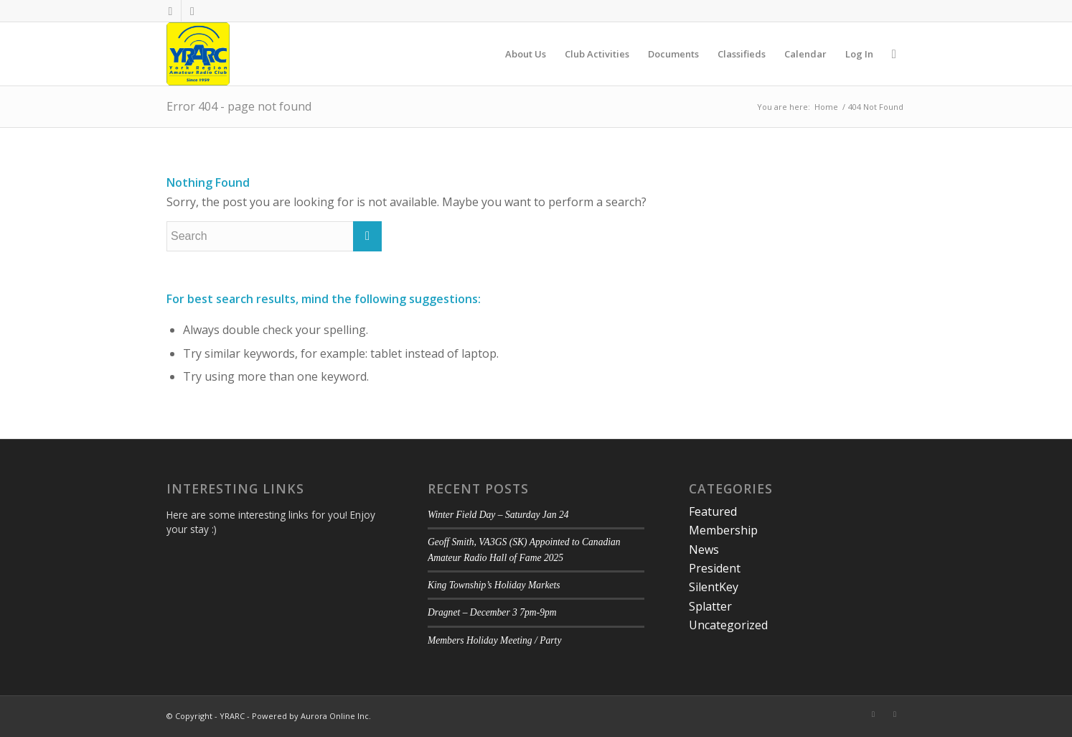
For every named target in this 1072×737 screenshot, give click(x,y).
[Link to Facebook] (170, 11)
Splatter (710, 606)
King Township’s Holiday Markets (494, 585)
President (714, 568)
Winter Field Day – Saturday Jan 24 (498, 514)
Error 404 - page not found (238, 106)
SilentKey (713, 587)
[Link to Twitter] (192, 11)
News (704, 549)
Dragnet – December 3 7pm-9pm (492, 612)
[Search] (894, 53)
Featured (713, 511)
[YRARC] (198, 53)
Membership (723, 530)
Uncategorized (728, 625)
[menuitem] (525, 53)
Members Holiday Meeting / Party (495, 640)
